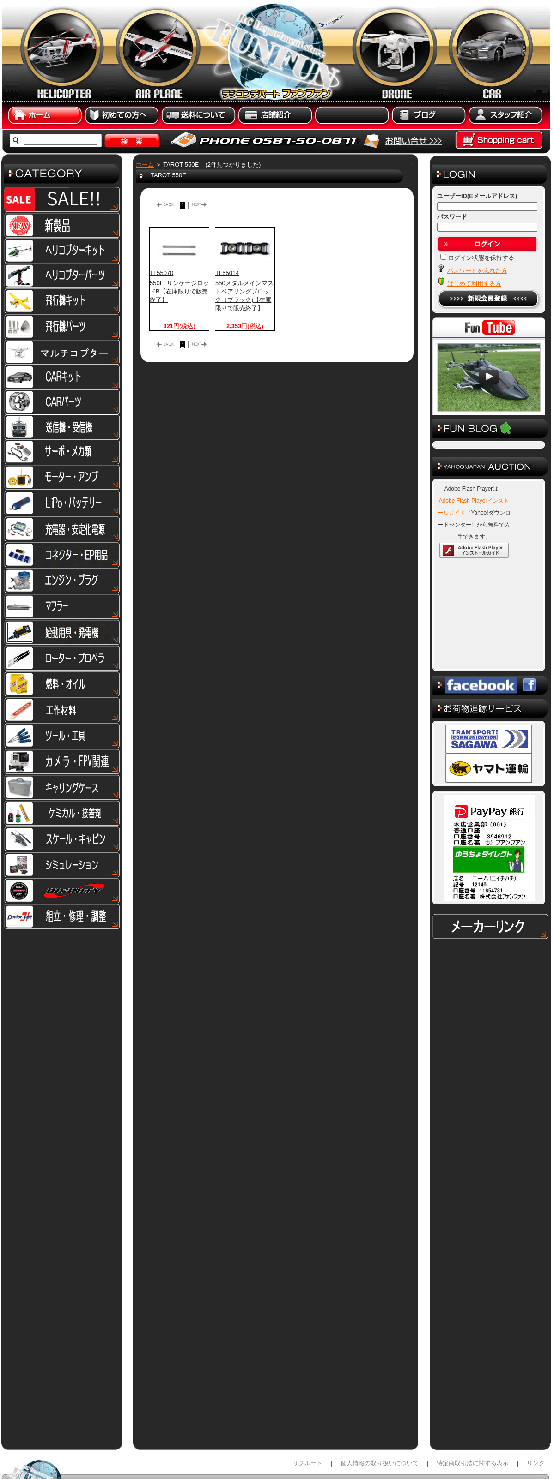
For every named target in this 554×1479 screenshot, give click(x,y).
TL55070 (161, 272)
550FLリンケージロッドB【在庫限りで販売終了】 (179, 291)
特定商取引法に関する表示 (473, 1416)
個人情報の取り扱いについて (380, 1416)
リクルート (307, 1416)
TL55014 (227, 272)
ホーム (145, 164)
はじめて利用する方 (474, 283)
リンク (536, 1416)
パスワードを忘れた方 (477, 270)
